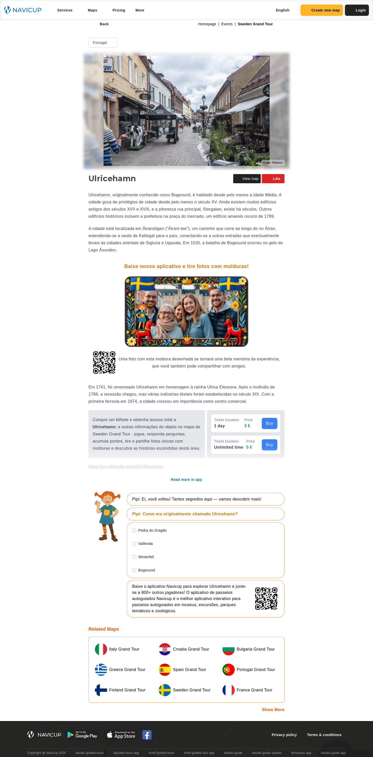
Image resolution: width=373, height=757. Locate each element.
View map (247, 178)
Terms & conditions (324, 735)
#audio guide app (333, 753)
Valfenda (145, 544)
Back (101, 24)
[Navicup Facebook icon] (147, 734)
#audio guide (233, 753)
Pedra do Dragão (152, 530)
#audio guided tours (90, 753)
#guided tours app (126, 753)
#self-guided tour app (199, 753)
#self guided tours (162, 753)
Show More (273, 709)
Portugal (103, 42)
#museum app (301, 753)
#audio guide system (266, 753)
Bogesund (146, 570)
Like (273, 178)
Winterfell (146, 557)
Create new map (322, 10)
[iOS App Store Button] (121, 735)
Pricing (119, 10)
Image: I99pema (272, 162)
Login (357, 10)
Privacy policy (284, 735)
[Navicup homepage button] (24, 10)
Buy (269, 423)
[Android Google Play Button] (82, 735)
